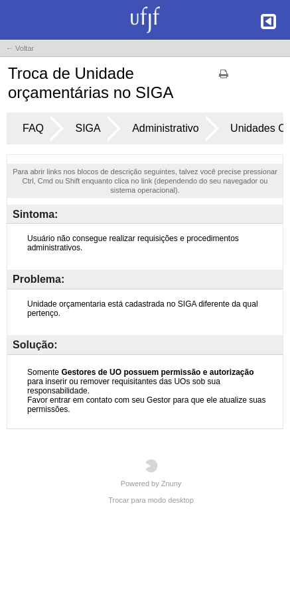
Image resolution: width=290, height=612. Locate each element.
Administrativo (165, 128)
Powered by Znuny (151, 473)
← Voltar (20, 48)
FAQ (33, 128)
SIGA (87, 128)
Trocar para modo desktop (151, 500)
